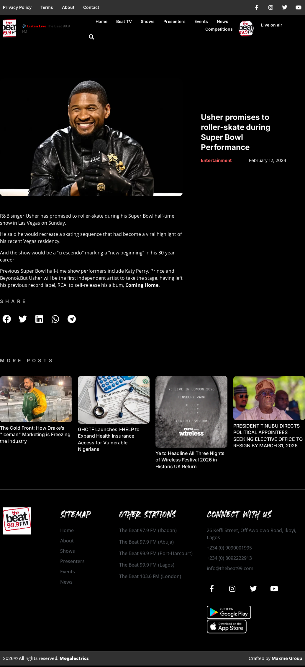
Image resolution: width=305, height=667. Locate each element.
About (68, 7)
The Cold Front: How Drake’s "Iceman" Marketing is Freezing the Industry (35, 434)
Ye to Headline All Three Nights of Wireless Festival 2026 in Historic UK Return (189, 459)
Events (201, 21)
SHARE (14, 301)
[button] (91, 37)
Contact (91, 7)
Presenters (174, 21)
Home (101, 21)
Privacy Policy (17, 7)
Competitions (219, 29)
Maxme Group (287, 658)
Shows (148, 21)
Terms (46, 7)
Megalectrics (74, 658)
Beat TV (124, 21)
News (222, 21)
